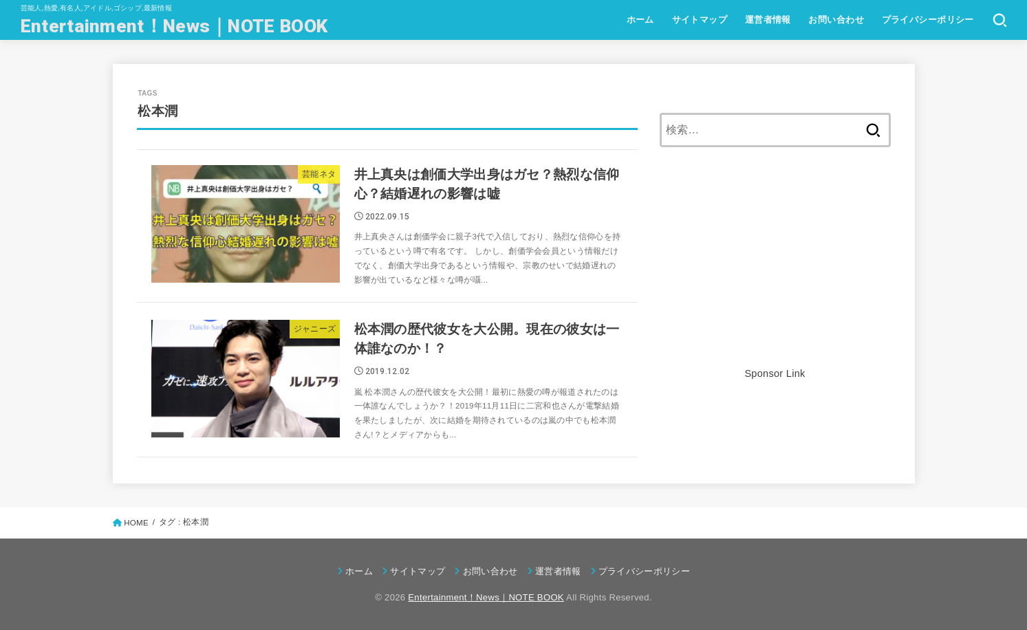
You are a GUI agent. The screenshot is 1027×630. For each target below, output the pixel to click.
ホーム (640, 19)
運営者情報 (768, 19)
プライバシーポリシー (928, 19)
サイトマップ (699, 19)
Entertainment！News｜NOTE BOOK (174, 25)
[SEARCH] (1000, 20)
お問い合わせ (835, 19)
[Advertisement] (775, 268)
